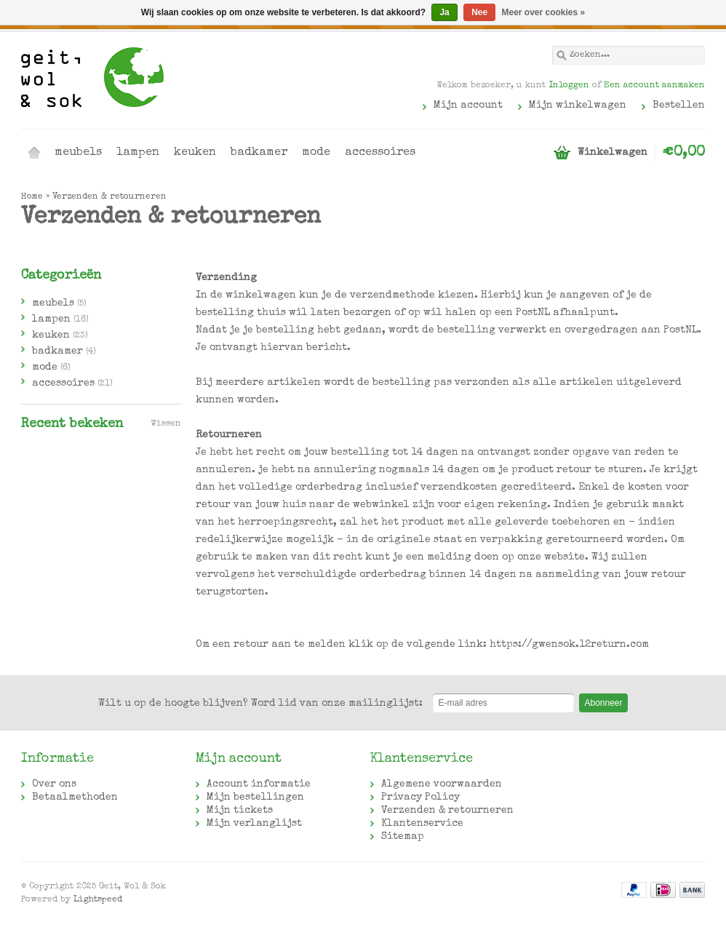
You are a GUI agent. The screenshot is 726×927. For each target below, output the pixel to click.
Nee (479, 12)
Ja (444, 12)
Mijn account (468, 105)
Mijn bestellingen (255, 797)
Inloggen (569, 85)
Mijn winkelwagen (577, 105)
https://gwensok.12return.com (569, 645)
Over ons (54, 784)
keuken (195, 153)
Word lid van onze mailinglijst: (260, 704)
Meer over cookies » (544, 12)
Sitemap (402, 837)
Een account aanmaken (654, 85)
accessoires (380, 153)
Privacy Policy (420, 797)
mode (316, 153)
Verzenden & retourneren (109, 197)
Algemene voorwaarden (441, 784)
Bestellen (679, 105)
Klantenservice (422, 824)
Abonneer (603, 703)
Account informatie (259, 784)
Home (34, 152)
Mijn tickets (240, 810)
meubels (78, 153)
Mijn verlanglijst (254, 824)
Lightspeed (97, 900)
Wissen (166, 424)
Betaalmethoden (75, 797)
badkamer (259, 153)
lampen (137, 153)
